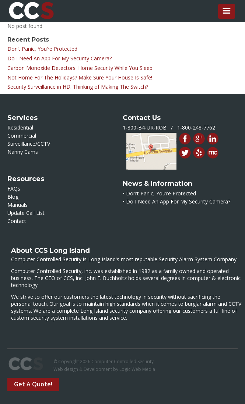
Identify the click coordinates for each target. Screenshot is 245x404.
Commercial (21, 135)
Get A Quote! (33, 384)
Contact (16, 220)
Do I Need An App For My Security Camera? (59, 58)
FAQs (13, 188)
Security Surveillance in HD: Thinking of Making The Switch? (77, 86)
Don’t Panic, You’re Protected (42, 48)
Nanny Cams (22, 151)
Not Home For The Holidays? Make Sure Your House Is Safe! (79, 77)
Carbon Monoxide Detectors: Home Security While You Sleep (80, 67)
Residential (20, 127)
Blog (12, 196)
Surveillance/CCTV (28, 143)
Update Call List (26, 212)
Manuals (17, 204)
